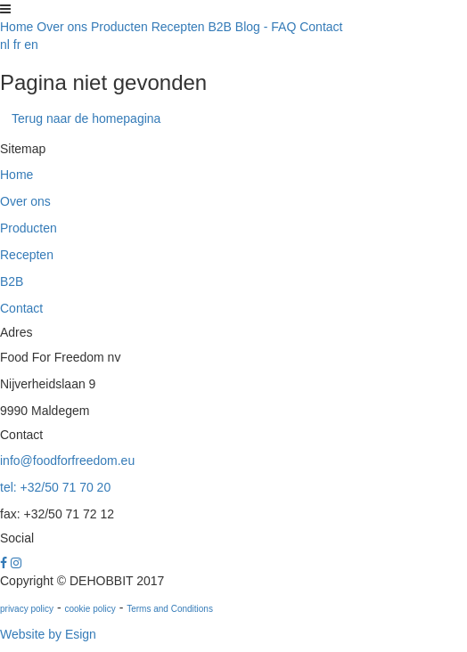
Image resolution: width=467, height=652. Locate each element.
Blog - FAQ (265, 27)
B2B (220, 27)
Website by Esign (48, 634)
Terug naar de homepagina (86, 118)
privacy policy (26, 609)
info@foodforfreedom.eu (67, 460)
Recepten (178, 27)
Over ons (62, 27)
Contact (320, 27)
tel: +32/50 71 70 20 (55, 487)
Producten (119, 27)
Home (16, 27)
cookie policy (89, 609)
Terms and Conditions (170, 609)
